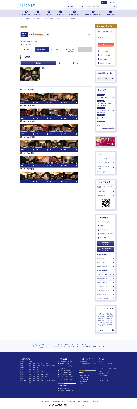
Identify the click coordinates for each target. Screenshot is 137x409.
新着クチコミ (82, 384)
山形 (38, 363)
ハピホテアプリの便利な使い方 (87, 363)
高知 (42, 378)
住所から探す (26, 13)
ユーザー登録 (111, 3)
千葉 (43, 365)
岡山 (30, 376)
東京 (30, 365)
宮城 (46, 363)
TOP (27, 49)
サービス (101, 154)
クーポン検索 (105, 258)
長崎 (38, 380)
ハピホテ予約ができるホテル (104, 243)
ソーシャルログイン (105, 51)
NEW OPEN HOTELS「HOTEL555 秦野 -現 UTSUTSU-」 (105, 110)
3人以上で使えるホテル (105, 290)
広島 (34, 376)
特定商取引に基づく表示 (74, 401)
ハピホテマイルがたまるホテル (104, 249)
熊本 (42, 380)
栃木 (47, 365)
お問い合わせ (95, 401)
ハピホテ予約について (105, 366)
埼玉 (39, 365)
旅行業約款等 (86, 401)
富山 (34, 370)
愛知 (30, 372)
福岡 (30, 380)
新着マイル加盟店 (83, 377)
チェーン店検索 (105, 262)
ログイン (105, 44)
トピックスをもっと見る (108, 128)
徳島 (34, 378)
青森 (30, 363)
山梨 (34, 367)
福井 (38, 370)
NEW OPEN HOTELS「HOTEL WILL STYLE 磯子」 (104, 103)
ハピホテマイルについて (105, 162)
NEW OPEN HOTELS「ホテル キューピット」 (105, 96)
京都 (38, 374)
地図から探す (60, 13)
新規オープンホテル (84, 375)
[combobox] (98, 7)
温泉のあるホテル (105, 294)
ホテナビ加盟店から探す (64, 374)
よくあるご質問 (105, 172)
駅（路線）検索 (103, 230)
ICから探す (48, 13)
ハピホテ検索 (103, 218)
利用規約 (47, 401)
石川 (30, 370)
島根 (42, 376)
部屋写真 (41, 49)
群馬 (54, 365)
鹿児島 (53, 380)
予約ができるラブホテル (64, 370)
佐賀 (34, 380)
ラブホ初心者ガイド (84, 361)
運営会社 (40, 401)
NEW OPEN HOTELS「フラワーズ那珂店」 (105, 123)
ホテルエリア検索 (103, 222)
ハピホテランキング (105, 158)
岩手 (42, 363)
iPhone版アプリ (105, 191)
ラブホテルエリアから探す (105, 234)
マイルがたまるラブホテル (65, 372)
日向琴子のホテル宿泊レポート (66, 390)
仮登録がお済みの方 (105, 63)
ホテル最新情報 (83, 381)
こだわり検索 (102, 238)
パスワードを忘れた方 (106, 55)
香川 (30, 378)
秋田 (34, 363)
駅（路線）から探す (63, 363)
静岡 (38, 372)
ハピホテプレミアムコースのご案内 (105, 167)
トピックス (102, 90)
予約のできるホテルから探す (93, 13)
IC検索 (100, 226)
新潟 (30, 367)
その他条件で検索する (105, 298)
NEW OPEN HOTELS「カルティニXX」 (105, 116)
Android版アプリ (105, 195)
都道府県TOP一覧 (105, 73)
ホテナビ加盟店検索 (105, 266)
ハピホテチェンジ (104, 371)
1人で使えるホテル (105, 286)
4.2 (30, 35)
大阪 (30, 374)
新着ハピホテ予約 (83, 379)
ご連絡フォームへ (104, 330)
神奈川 (34, 365)
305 (45, 68)
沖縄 (30, 382)
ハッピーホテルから (105, 308)
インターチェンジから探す (65, 361)
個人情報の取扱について (59, 401)
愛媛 (38, 378)
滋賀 (42, 374)
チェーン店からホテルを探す (65, 379)
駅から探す (37, 13)
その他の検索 (110, 13)
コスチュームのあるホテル (105, 274)
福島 (49, 363)
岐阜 (34, 372)
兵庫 (34, 374)
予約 (84, 49)
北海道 (30, 361)
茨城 (50, 365)
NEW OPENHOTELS (63, 388)
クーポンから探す (74, 13)
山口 (46, 376)
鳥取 (38, 376)
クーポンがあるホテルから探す (66, 377)
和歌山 (50, 374)
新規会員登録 (103, 59)
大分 (46, 380)
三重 (42, 372)
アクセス (55, 49)
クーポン (70, 49)
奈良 (46, 374)
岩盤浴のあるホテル (105, 282)
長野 (38, 367)
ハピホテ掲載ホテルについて (106, 378)
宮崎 (49, 380)
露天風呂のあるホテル (105, 278)
